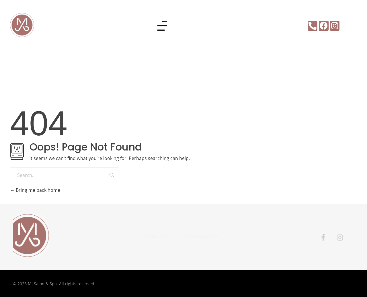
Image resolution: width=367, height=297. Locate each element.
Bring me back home (35, 190)
